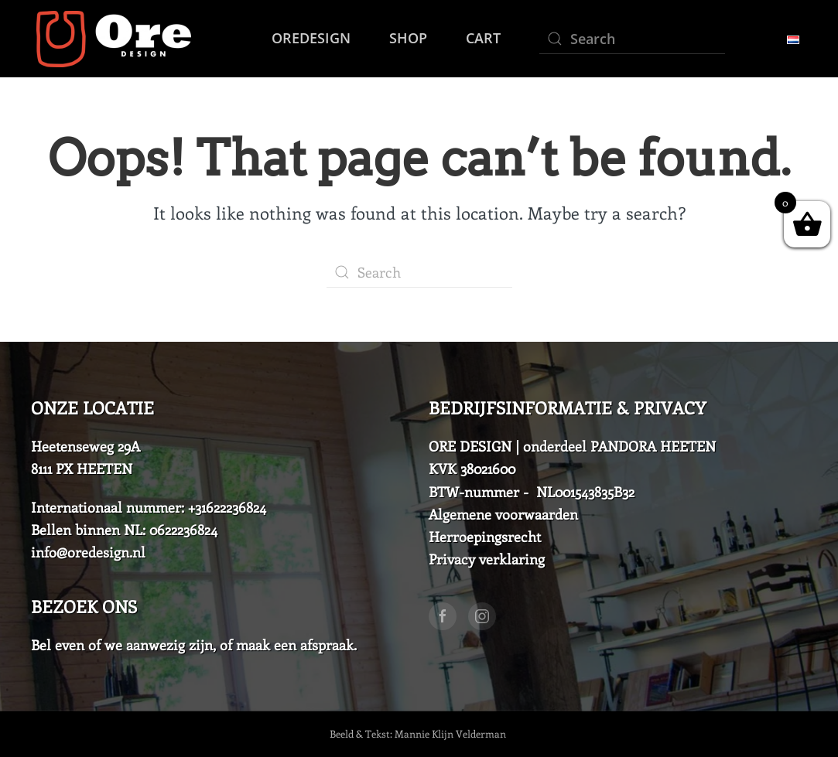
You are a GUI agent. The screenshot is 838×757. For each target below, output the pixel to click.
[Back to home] (111, 38)
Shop (408, 38)
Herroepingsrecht (485, 536)
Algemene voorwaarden (503, 514)
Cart (483, 38)
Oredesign (311, 38)
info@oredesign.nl (88, 552)
